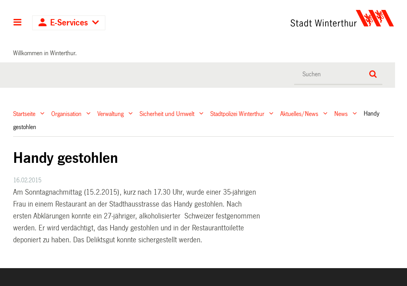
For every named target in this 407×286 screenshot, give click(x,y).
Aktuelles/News (299, 113)
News (341, 113)
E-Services (69, 22)
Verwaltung (110, 113)
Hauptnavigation (17, 23)
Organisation (66, 113)
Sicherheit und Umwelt (167, 113)
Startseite (24, 113)
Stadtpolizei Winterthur (237, 113)
